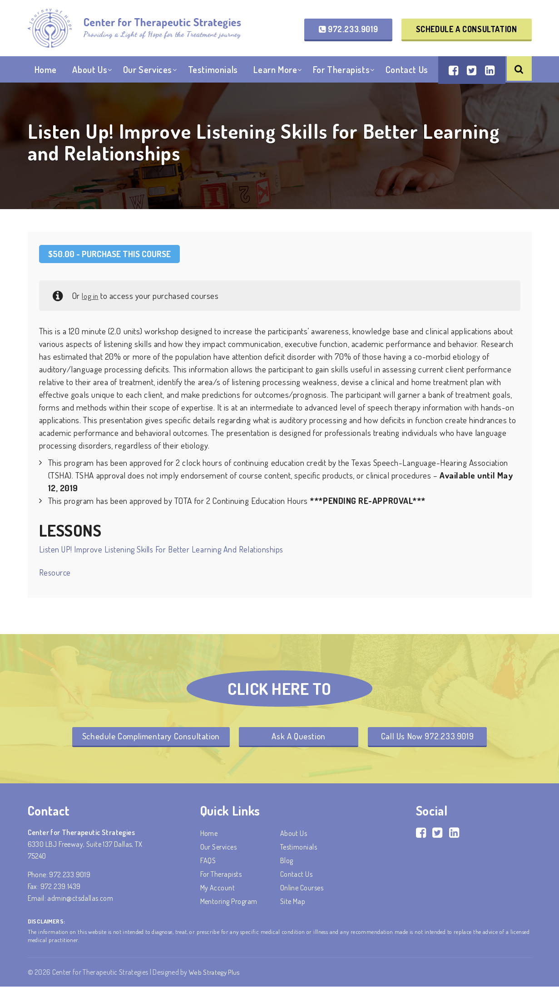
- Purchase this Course (109, 253)
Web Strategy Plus (215, 972)
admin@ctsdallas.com (80, 899)
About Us (89, 77)
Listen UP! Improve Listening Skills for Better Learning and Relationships (161, 549)
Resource (55, 572)
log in (91, 295)
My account (217, 888)
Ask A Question (298, 737)
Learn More (275, 77)
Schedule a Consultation (466, 30)
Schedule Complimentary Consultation (143, 737)
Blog (286, 861)
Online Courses (302, 888)
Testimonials (213, 77)
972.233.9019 (348, 30)
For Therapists (341, 77)
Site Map (293, 902)
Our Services (147, 77)
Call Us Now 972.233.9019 (435, 737)
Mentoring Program (228, 902)
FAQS (208, 861)
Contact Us (407, 77)
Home (46, 77)
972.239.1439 (60, 887)
